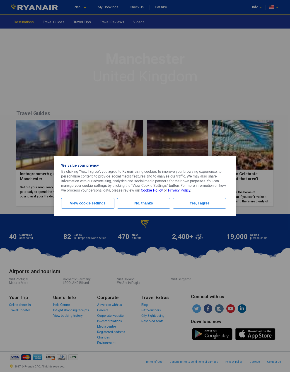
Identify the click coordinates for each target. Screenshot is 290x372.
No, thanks (143, 203)
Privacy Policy (179, 190)
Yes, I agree (200, 203)
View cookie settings (88, 203)
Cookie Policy (152, 190)
